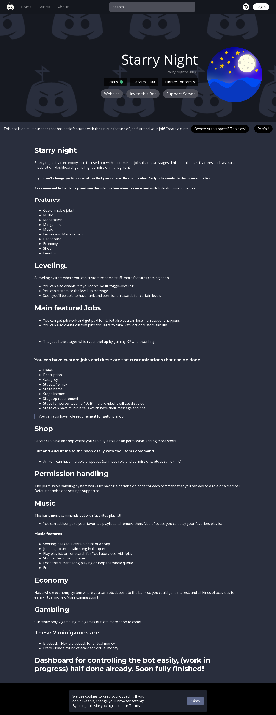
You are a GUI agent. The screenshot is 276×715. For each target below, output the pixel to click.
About (63, 7)
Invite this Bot (143, 93)
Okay (195, 701)
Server (44, 7)
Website (111, 93)
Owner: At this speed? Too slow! (220, 128)
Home (26, 7)
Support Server (180, 93)
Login (261, 7)
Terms (134, 705)
